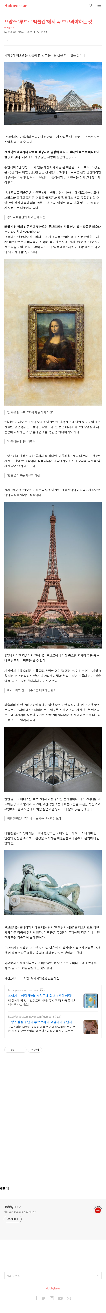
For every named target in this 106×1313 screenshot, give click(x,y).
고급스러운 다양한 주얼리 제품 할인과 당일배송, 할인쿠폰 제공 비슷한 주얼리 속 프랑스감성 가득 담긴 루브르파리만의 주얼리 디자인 (42, 1029)
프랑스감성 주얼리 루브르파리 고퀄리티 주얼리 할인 (42, 1022)
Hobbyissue (15, 5)
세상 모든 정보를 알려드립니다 (19, 1211)
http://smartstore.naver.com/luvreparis (31, 1016)
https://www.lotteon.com (23, 990)
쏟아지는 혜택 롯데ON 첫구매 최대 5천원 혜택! (40, 996)
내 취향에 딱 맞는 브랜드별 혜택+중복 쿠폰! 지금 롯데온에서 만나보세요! (42, 1002)
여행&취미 (9, 28)
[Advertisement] (53, 1118)
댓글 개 (4, 1188)
